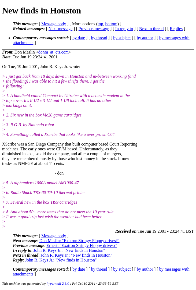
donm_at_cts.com (53, 52)
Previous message (94, 28)
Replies (176, 28)
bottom (111, 24)
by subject (122, 38)
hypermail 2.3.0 (58, 283)
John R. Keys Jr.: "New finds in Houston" (69, 250)
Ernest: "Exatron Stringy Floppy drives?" (81, 245)
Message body (53, 24)
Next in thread (151, 28)
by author (145, 38)
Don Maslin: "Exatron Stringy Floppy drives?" (79, 240)
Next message (60, 28)
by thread (99, 38)
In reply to (124, 28)
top (100, 24)
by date (78, 38)
